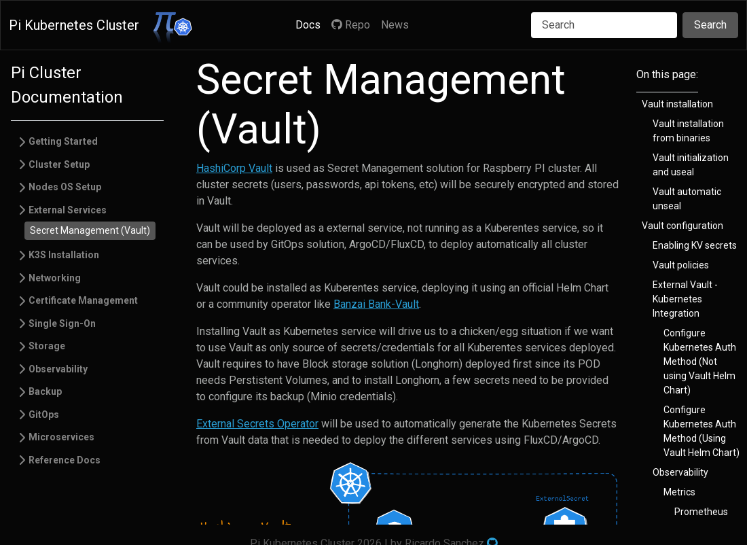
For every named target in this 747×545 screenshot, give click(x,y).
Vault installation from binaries (688, 130)
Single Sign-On (62, 323)
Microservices (61, 437)
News (395, 24)
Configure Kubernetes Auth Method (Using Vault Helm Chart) (701, 431)
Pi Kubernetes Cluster (74, 25)
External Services (68, 210)
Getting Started (63, 141)
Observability (58, 369)
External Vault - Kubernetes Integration (685, 299)
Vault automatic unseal (687, 198)
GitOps (44, 414)
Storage (47, 345)
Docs (308, 24)
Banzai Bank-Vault (376, 304)
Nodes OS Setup (65, 186)
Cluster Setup (59, 164)
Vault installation (677, 104)
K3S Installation (64, 254)
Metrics (679, 492)
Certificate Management (83, 300)
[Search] (604, 25)
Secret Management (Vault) (90, 230)
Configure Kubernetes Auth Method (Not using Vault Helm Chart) (699, 361)
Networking (55, 277)
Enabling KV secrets (695, 245)
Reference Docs (65, 460)
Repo (350, 24)
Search (710, 24)
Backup (45, 391)
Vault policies (681, 265)
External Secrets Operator (257, 423)
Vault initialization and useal (691, 164)
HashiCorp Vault (234, 168)
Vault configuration (682, 225)
